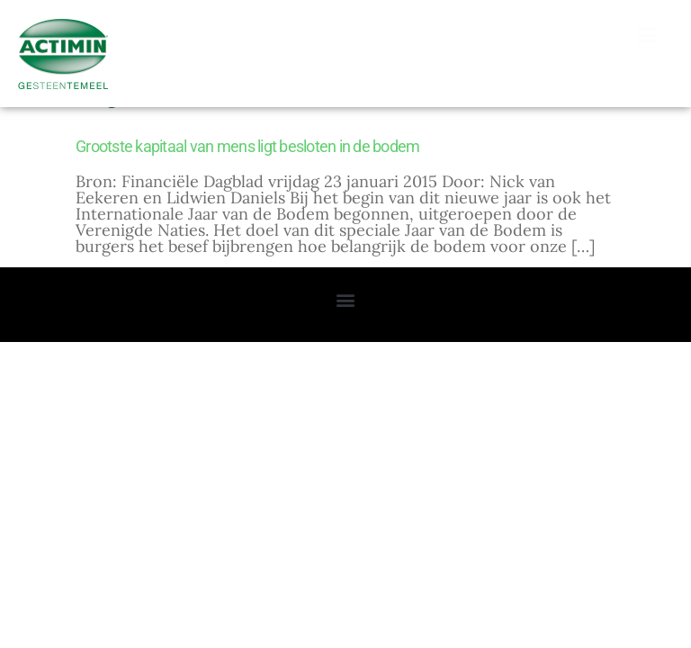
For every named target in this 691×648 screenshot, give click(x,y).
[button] (647, 35)
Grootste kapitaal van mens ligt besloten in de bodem (248, 183)
